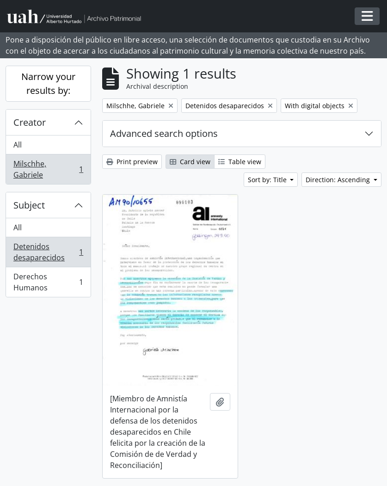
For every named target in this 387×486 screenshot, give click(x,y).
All (17, 145)
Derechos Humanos (48, 282)
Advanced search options (164, 133)
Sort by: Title (268, 179)
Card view (190, 161)
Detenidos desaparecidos (48, 252)
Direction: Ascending (339, 179)
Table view (239, 161)
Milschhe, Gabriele (48, 169)
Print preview (132, 161)
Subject (29, 205)
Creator (29, 122)
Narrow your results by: (48, 83)
